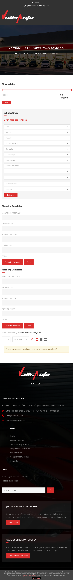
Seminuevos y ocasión (19, 444)
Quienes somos (17, 440)
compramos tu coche (18, 555)
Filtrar (6, 102)
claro (29, 262)
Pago (4, 256)
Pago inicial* (7, 224)
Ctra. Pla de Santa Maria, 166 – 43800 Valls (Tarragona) (33, 410)
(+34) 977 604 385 (33, 6)
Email (37, 3)
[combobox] (37, 126)
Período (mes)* (8, 245)
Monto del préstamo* (11, 213)
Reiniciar (10, 195)
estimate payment (12, 262)
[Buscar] (50, 490)
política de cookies (29, 575)
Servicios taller (16, 452)
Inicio (12, 436)
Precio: (5, 94)
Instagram (38, 384)
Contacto (14, 461)
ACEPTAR (36, 578)
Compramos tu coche (19, 457)
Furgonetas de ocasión (20, 448)
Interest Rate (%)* (9, 234)
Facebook (32, 384)
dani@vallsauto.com (15, 420)
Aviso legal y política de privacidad (16, 476)
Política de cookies (10, 481)
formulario (13, 522)
